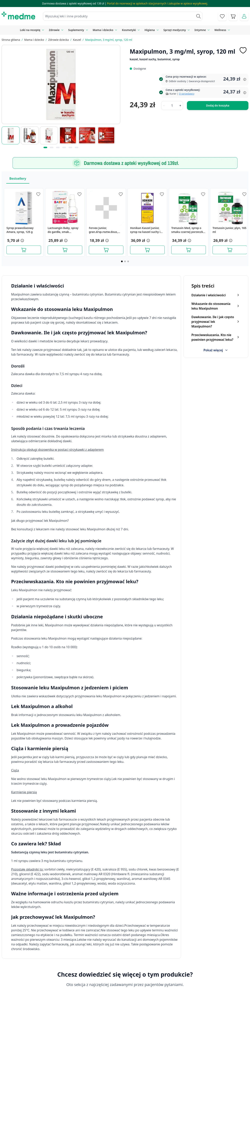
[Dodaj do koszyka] (23, 250)
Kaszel (77, 40)
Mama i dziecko (103, 30)
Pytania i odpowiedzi (134, 1119)
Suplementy (76, 30)
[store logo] (18, 16)
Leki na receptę (30, 30)
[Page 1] (122, 261)
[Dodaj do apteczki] (243, 50)
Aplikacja (126, 1128)
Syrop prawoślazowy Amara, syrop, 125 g (20, 230)
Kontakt (81, 1102)
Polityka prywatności (199, 1102)
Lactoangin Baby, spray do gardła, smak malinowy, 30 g (63, 230)
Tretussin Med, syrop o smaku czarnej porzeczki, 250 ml (187, 230)
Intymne (200, 30)
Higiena (150, 30)
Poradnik (126, 1102)
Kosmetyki (129, 30)
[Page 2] (125, 261)
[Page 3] (128, 261)
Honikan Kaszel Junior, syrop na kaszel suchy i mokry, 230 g (145, 230)
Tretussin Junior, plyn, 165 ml (229, 230)
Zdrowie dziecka (58, 40)
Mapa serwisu (129, 1110)
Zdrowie (54, 30)
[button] (22, 240)
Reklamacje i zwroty (198, 1110)
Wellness (220, 30)
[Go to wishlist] (222, 16)
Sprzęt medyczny (174, 30)
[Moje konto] (244, 16)
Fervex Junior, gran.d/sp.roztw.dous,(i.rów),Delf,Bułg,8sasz (103, 230)
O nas (80, 1119)
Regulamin (83, 1110)
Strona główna (11, 40)
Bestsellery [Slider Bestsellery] (17, 178)
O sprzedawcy (186, 93)
